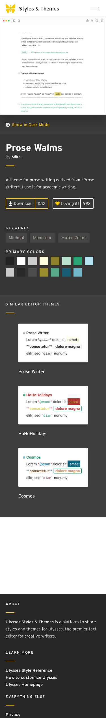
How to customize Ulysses (31, 677)
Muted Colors (73, 237)
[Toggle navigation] (94, 8)
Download (20, 203)
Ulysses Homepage (24, 684)
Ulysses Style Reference (29, 670)
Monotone (42, 237)
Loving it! (67, 203)
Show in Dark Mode (27, 124)
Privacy (13, 714)
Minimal (16, 237)
